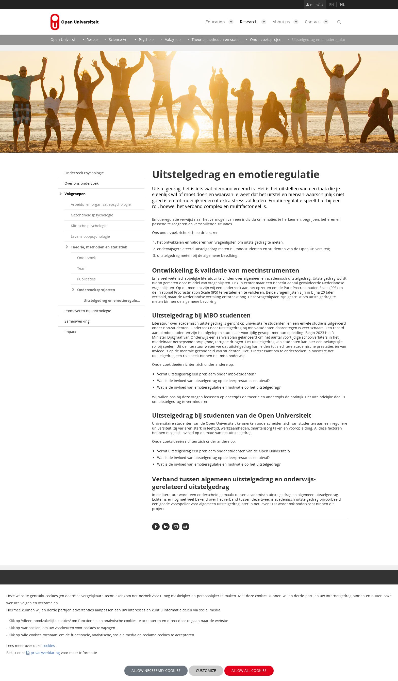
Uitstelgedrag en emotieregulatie (112, 300)
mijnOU (314, 4)
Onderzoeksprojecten (96, 289)
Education (221, 22)
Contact (318, 22)
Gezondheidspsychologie (92, 215)
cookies (48, 645)
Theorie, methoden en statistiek (99, 247)
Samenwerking (77, 321)
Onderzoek (86, 257)
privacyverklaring (45, 652)
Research (254, 22)
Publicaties (86, 279)
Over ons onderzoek (81, 183)
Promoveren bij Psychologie (87, 310)
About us (287, 22)
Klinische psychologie (89, 225)
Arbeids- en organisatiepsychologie (101, 204)
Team (82, 268)
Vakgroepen (75, 193)
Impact (70, 331)
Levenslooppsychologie (90, 236)
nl (342, 4)
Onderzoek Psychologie (84, 172)
